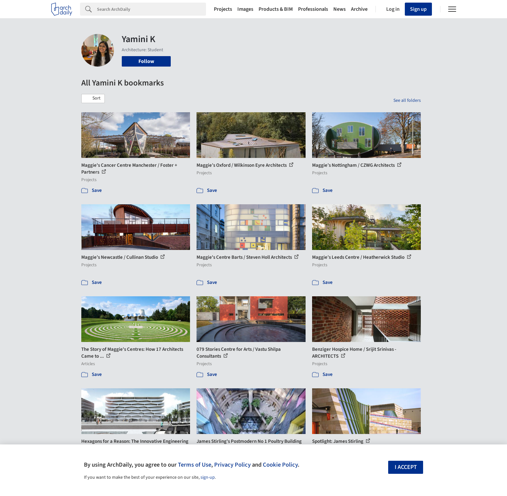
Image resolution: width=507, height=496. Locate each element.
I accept (406, 467)
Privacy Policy (232, 464)
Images (245, 9)
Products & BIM (276, 9)
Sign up (418, 9)
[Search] (151, 9)
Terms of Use (194, 464)
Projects (223, 9)
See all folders (407, 100)
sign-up (207, 477)
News (339, 9)
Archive (359, 9)
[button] (93, 98)
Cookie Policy (280, 464)
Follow (146, 61)
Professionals (313, 9)
